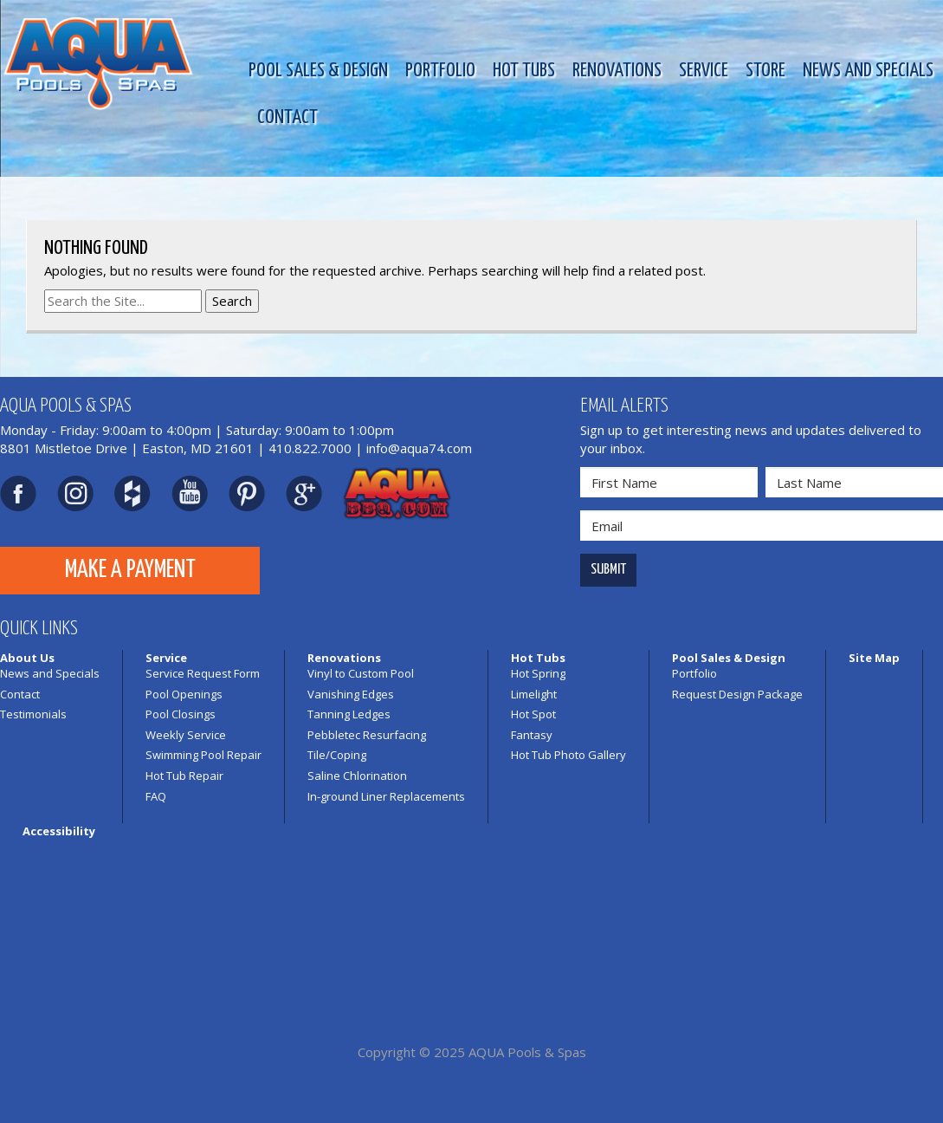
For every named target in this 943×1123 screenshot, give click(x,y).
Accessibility (59, 831)
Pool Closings (180, 714)
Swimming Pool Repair (203, 755)
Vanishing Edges (350, 694)
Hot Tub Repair (184, 775)
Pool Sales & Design (318, 71)
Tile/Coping (336, 755)
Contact (287, 117)
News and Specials (868, 71)
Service (703, 71)
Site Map (874, 657)
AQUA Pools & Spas (527, 1052)
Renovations (617, 71)
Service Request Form (202, 673)
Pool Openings (184, 694)
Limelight (534, 694)
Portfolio (440, 71)
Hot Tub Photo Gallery (568, 755)
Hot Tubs (524, 71)
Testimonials (33, 714)
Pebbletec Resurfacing (366, 735)
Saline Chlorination (357, 775)
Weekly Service (185, 735)
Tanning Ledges (349, 714)
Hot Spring (538, 673)
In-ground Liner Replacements (386, 796)
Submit (608, 569)
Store (765, 71)
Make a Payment (130, 570)
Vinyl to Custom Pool (360, 673)
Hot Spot (533, 714)
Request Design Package (737, 694)
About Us (27, 657)
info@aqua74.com (419, 448)
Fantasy (531, 735)
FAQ (155, 796)
